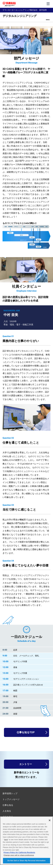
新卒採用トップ (10, 793)
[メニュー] (48, 3)
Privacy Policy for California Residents (19, 853)
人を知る (7, 811)
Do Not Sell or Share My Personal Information (26, 861)
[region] (26, 840)
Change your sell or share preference (19, 855)
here (6, 840)
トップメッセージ (11, 799)
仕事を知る (8, 805)
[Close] (49, 820)
